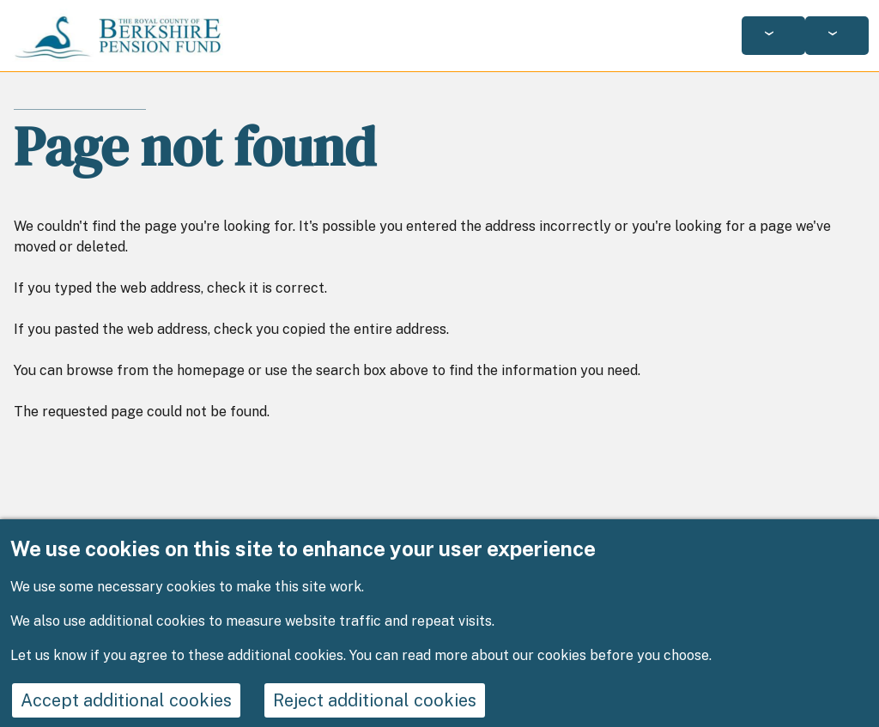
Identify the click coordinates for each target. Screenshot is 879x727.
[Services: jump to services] (773, 35)
